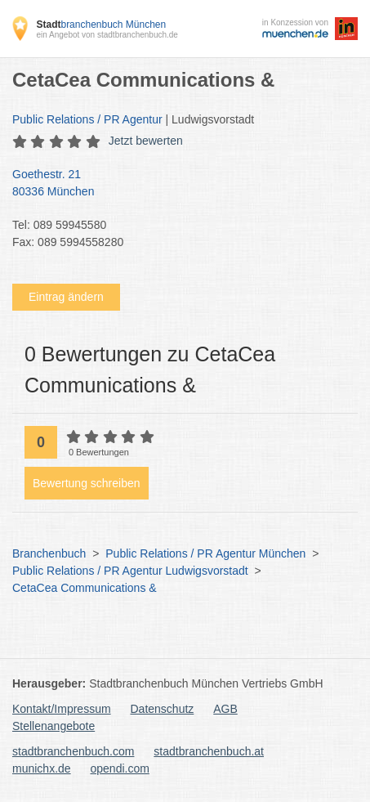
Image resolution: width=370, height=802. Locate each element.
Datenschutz (162, 708)
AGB (225, 708)
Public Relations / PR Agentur (87, 119)
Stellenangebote (53, 726)
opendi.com (119, 768)
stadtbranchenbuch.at (209, 751)
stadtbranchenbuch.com (73, 751)
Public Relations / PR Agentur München (205, 553)
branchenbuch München (101, 24)
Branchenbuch (49, 553)
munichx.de (41, 768)
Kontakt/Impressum (61, 708)
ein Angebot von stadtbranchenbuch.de (106, 34)
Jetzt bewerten (146, 140)
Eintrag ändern (66, 296)
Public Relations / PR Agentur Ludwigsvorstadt (130, 570)
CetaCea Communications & (84, 587)
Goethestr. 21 (176, 184)
